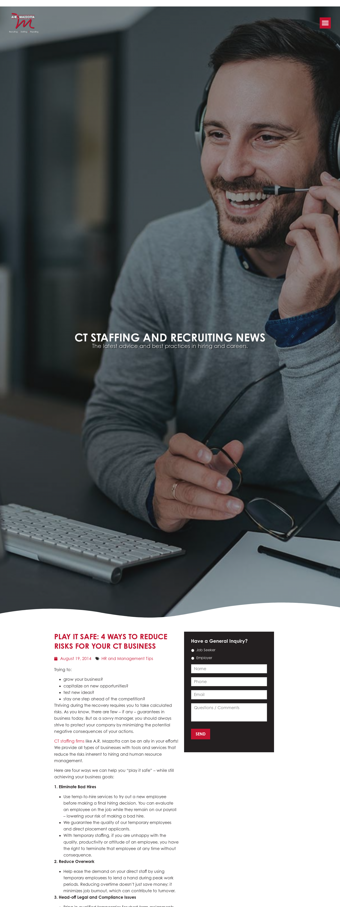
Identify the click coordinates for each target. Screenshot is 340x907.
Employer (204, 658)
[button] (325, 20)
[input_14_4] (229, 694)
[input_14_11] (229, 712)
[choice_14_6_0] (192, 650)
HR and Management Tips (127, 658)
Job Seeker (205, 650)
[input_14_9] (229, 668)
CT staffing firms (69, 741)
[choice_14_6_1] (192, 658)
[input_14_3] (229, 681)
